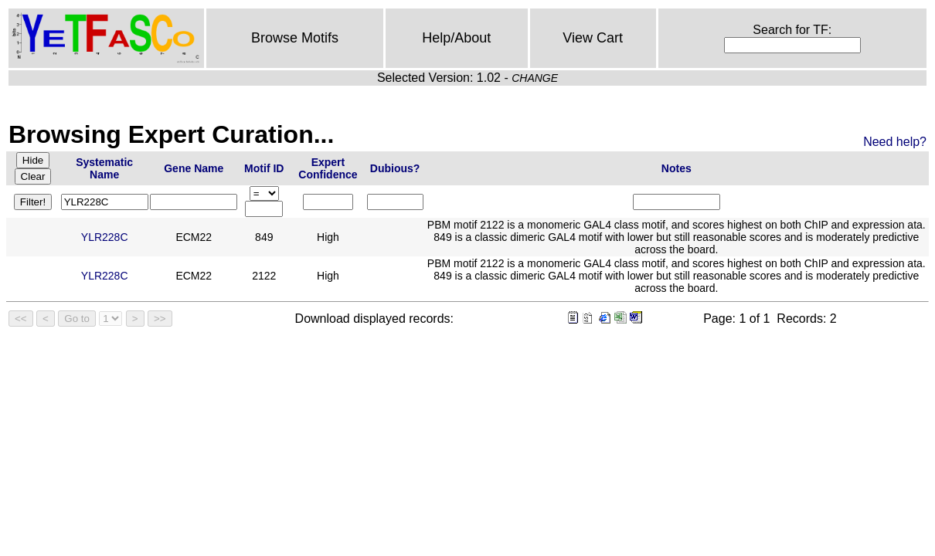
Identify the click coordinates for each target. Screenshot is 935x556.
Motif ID (264, 168)
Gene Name (193, 168)
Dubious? (395, 168)
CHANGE (535, 78)
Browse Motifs (294, 38)
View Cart (593, 38)
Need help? (894, 141)
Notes (676, 168)
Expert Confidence (327, 168)
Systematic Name (104, 168)
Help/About (456, 38)
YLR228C (104, 237)
